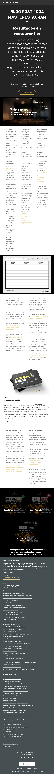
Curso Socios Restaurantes (10, 619)
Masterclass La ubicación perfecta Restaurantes (15, 703)
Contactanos (6, 746)
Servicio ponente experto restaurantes (13, 658)
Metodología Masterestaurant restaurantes (14, 710)
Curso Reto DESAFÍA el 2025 (10, 615)
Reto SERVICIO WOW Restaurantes (12, 736)
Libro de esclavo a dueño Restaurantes (13, 696)
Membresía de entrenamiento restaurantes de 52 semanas (18, 634)
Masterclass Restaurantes (9, 700)
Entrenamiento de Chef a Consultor (12, 624)
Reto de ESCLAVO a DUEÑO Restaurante (13, 734)
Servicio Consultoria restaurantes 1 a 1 (13, 641)
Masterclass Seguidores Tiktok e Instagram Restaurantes (18, 705)
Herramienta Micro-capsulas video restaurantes (15, 691)
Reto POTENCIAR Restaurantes (11, 732)
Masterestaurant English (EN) (10, 744)
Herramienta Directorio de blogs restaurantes (15, 686)
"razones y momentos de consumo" (9, 168)
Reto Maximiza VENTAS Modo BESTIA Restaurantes (16, 727)
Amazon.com (14, 422)
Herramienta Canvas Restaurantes (12, 681)
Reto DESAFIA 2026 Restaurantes (12, 724)
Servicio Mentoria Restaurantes (11, 655)
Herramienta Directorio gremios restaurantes (15, 683)
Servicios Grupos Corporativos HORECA (13, 648)
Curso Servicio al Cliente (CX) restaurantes (14, 617)
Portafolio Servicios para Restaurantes (13, 636)
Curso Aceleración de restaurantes (12, 622)
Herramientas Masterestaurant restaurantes (14, 688)
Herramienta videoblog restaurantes (12, 693)
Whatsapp (27, 764)
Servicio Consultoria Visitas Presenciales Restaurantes (17, 643)
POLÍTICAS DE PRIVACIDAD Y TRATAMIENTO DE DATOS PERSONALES (27, 771)
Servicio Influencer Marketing (10, 651)
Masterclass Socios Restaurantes (11, 708)
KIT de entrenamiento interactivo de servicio (14, 715)
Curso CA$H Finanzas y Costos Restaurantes (14, 627)
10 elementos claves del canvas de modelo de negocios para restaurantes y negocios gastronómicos (42, 176)
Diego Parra (39, 404)
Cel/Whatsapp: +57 (8, 577)
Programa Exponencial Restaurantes (12, 629)
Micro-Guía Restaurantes (9, 698)
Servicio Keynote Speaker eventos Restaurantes (15, 653)
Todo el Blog (27, 92)
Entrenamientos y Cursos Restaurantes (13, 593)
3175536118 (16, 577)
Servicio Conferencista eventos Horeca (13, 639)
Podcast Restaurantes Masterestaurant (13, 712)
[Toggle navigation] (52, 2)
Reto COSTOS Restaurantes (10, 729)
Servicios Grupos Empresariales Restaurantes (15, 646)
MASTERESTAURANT (12, 2)
